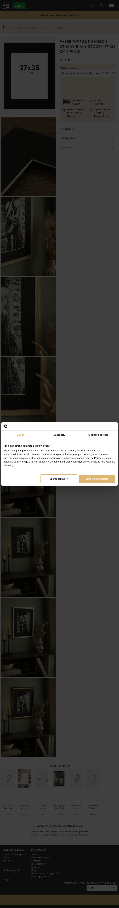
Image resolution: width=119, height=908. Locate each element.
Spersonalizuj (59, 479)
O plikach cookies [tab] (98, 434)
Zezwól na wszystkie (97, 479)
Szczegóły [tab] (59, 434)
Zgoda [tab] (20, 434)
